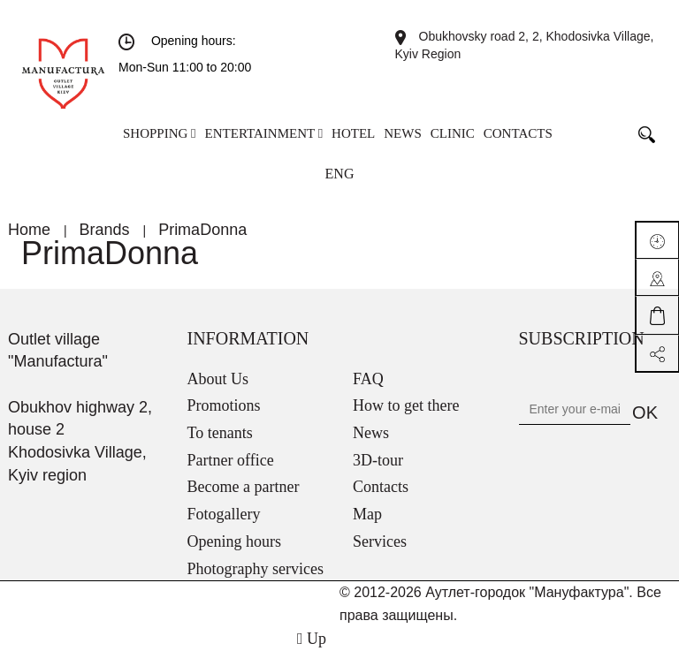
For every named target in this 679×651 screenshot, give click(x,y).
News (371, 433)
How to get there (406, 405)
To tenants (220, 433)
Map (367, 514)
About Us (218, 379)
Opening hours (234, 541)
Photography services (255, 569)
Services (380, 541)
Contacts (380, 487)
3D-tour (378, 460)
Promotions (224, 405)
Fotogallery (224, 514)
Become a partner (243, 487)
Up (311, 638)
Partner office (230, 460)
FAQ (368, 379)
